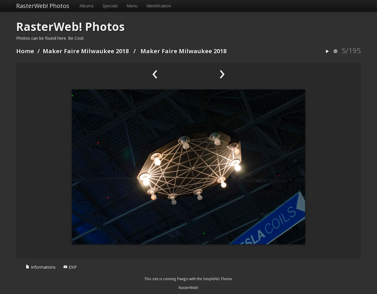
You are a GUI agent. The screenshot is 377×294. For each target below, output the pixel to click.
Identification (158, 6)
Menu (132, 6)
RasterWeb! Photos (42, 6)
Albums (87, 6)
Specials (110, 6)
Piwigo (182, 278)
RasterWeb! (188, 287)
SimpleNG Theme (217, 278)
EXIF (70, 267)
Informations (41, 267)
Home (25, 51)
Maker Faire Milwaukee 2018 (86, 51)
